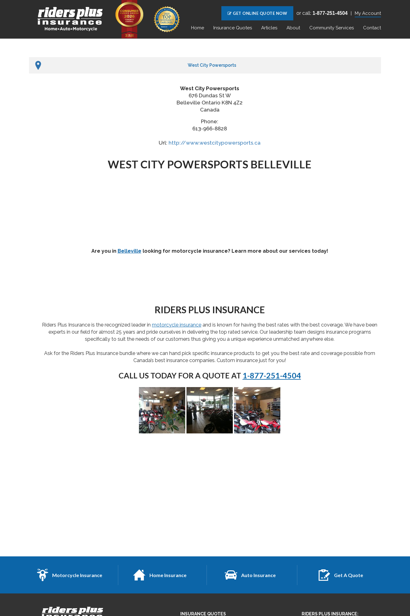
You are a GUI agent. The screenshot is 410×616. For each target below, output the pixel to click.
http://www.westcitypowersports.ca (215, 143)
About (293, 28)
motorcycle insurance (176, 325)
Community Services (331, 28)
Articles (269, 28)
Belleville (129, 251)
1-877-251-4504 (272, 375)
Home (197, 28)
